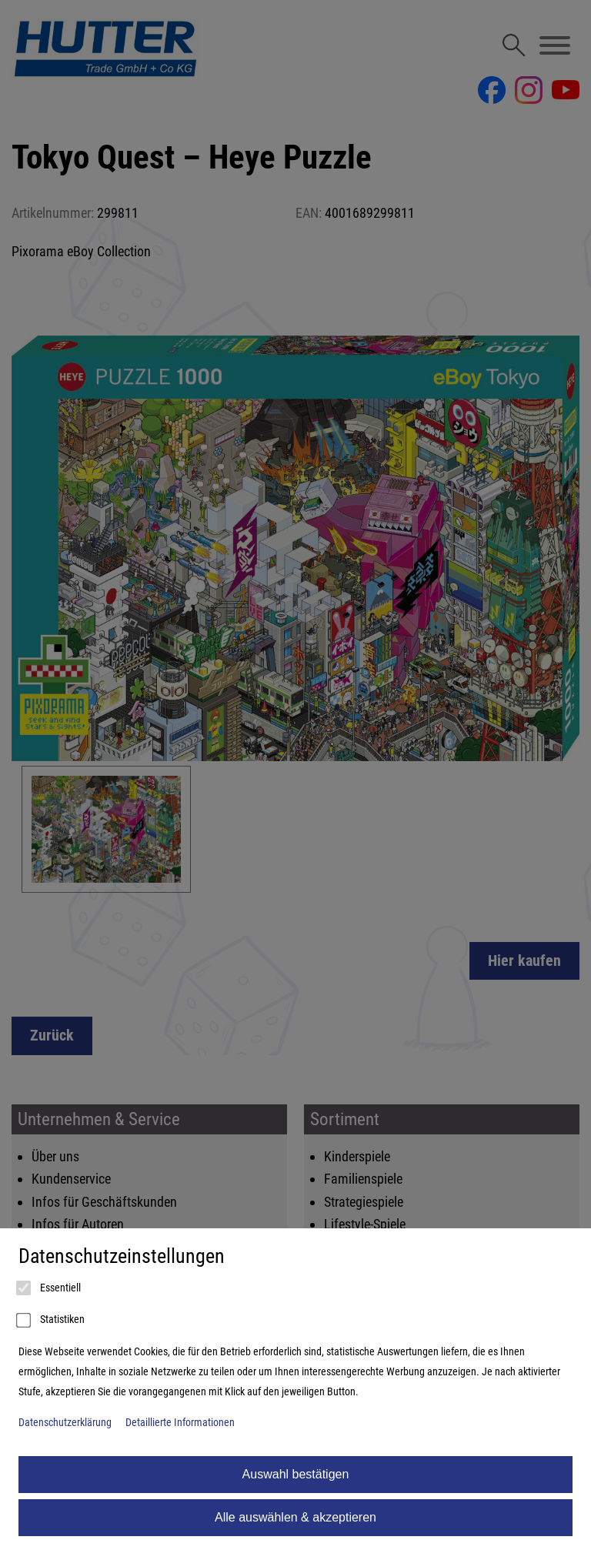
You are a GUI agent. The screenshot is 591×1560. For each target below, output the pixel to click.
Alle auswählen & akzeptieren (295, 1517)
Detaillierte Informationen (180, 1422)
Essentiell (49, 1288)
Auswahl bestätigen (295, 1474)
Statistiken (51, 1320)
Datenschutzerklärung (65, 1422)
